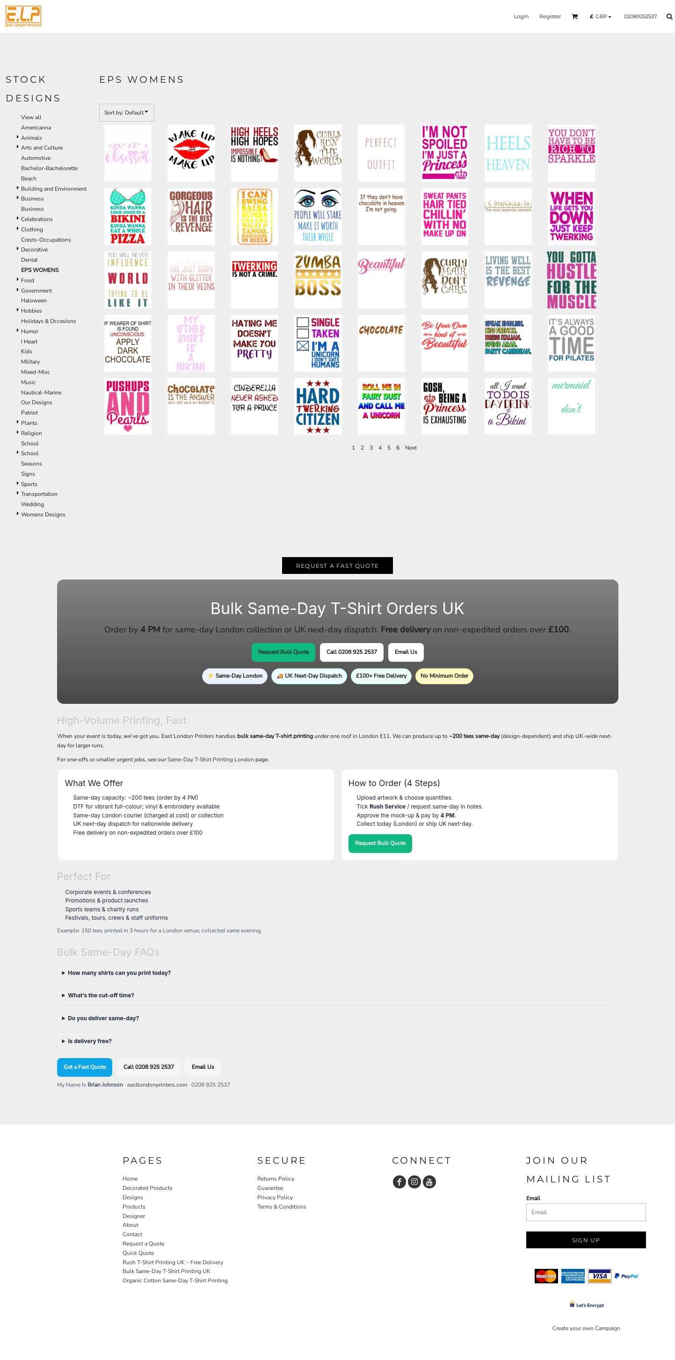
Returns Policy (275, 1178)
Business (32, 198)
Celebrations (37, 219)
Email (533, 1198)
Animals (31, 138)
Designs (133, 1197)
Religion (31, 433)
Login (521, 16)
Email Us (406, 652)
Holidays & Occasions (48, 321)
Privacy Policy (275, 1197)
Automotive (36, 158)
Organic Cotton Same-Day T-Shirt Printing (175, 1280)
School (30, 443)
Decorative (34, 249)
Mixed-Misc (35, 372)
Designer (134, 1216)
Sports (29, 484)
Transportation (39, 494)
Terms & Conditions (281, 1206)
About (130, 1225)
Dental (29, 260)
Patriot (29, 412)
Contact (132, 1234)
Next (411, 447)
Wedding (32, 504)
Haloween (34, 300)
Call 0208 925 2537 (352, 652)
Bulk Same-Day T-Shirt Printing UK (166, 1271)
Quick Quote (138, 1253)
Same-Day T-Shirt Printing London (210, 759)
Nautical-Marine (41, 392)
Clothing (32, 229)
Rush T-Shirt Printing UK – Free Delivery (173, 1262)
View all (31, 117)
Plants (29, 423)
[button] (575, 16)
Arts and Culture (42, 147)
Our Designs (36, 402)
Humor (29, 331)
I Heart (29, 341)
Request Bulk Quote (283, 652)
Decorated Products (148, 1188)
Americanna (36, 127)
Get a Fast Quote (85, 1067)
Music (28, 382)
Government (36, 290)
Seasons (31, 463)
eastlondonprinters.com (157, 1084)
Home (130, 1178)
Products (134, 1206)
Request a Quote (143, 1243)
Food (27, 280)
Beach (28, 178)
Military (30, 361)
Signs (28, 474)
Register (550, 16)
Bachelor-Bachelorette (49, 168)
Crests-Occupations (46, 239)
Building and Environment (54, 189)
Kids (26, 351)
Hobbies (31, 311)
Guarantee (270, 1188)
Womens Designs (43, 514)
